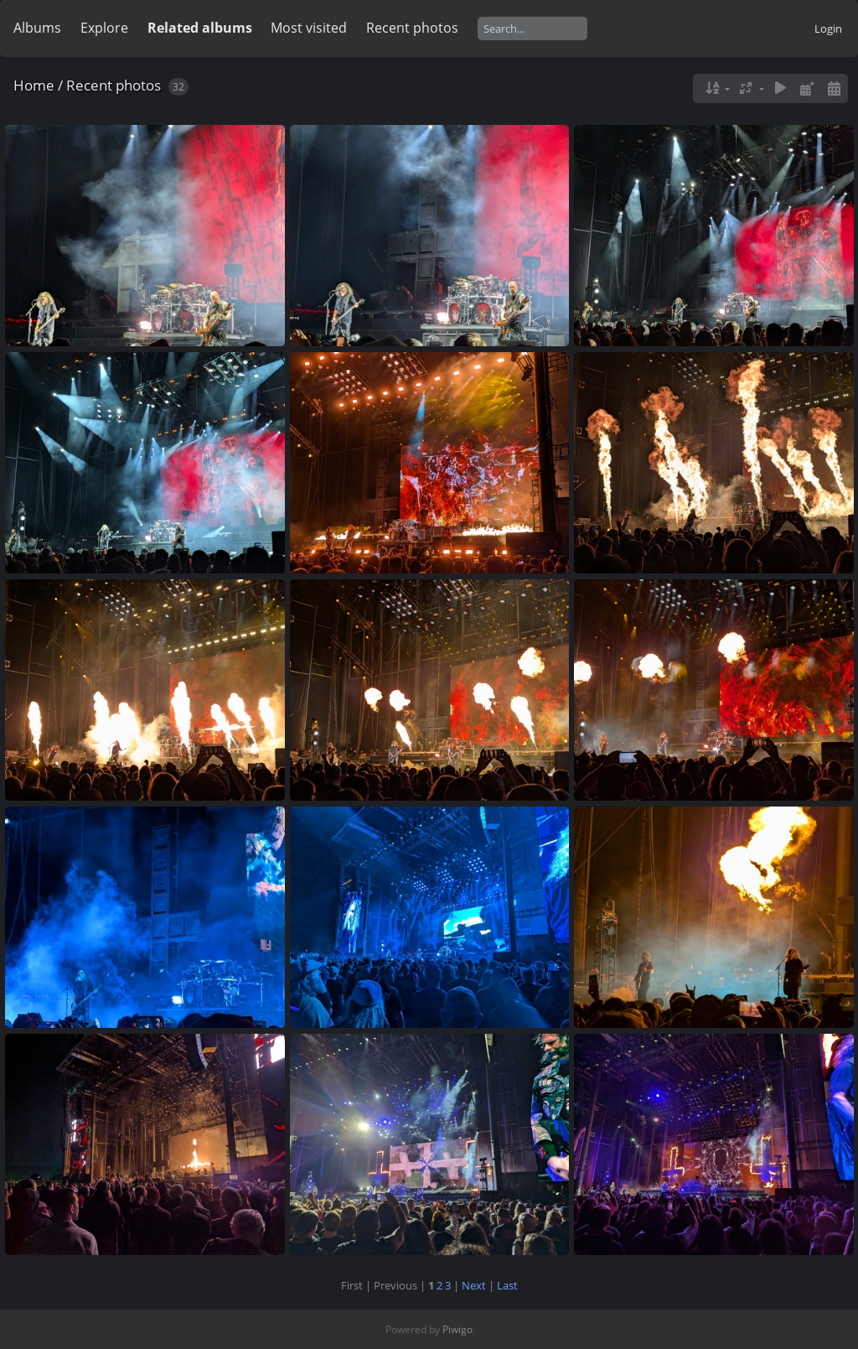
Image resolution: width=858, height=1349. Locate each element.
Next (474, 1285)
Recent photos (412, 27)
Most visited (309, 27)
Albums (37, 27)
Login (828, 28)
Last (507, 1285)
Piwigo (457, 1329)
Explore (104, 27)
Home (33, 85)
